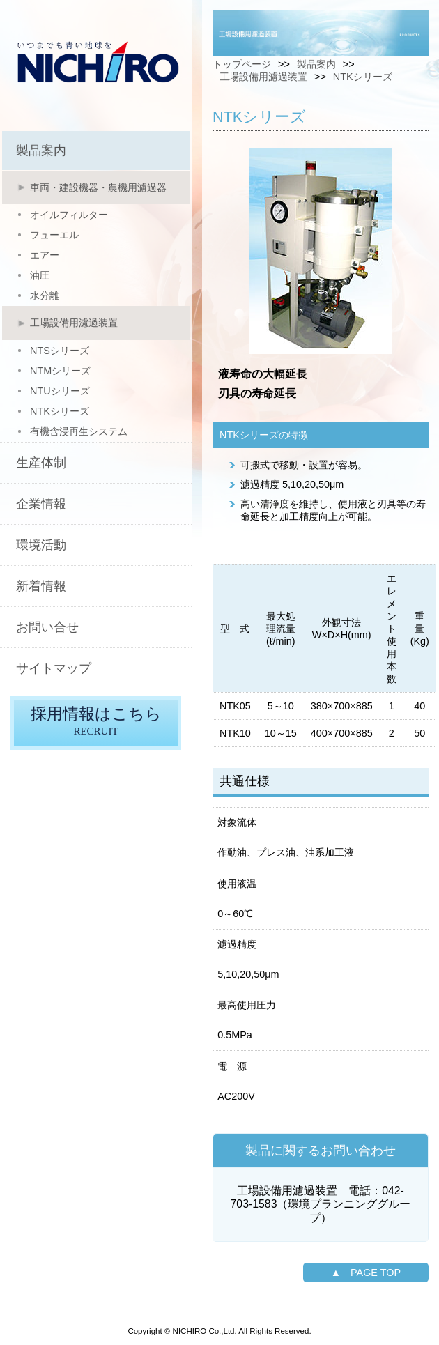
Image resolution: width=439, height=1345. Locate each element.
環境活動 (41, 545)
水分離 (44, 295)
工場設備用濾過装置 (74, 322)
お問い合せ (47, 627)
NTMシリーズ (60, 370)
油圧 (39, 275)
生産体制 (41, 463)
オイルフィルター (69, 214)
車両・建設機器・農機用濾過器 (98, 187)
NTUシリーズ (60, 391)
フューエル (54, 234)
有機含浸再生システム (79, 431)
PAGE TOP (376, 1272)
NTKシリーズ (59, 411)
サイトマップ (53, 668)
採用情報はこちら (96, 723)
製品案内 (41, 150)
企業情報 (41, 504)
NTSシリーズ (59, 350)
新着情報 (41, 586)
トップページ (242, 64)
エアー (44, 255)
